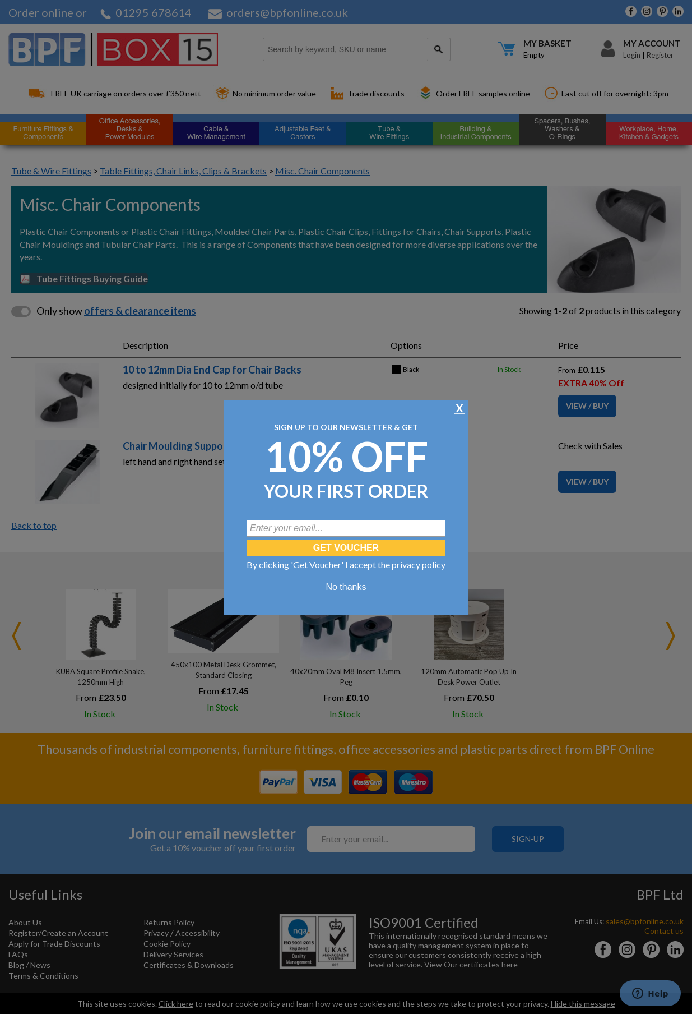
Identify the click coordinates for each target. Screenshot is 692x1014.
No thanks (346, 587)
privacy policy (418, 564)
